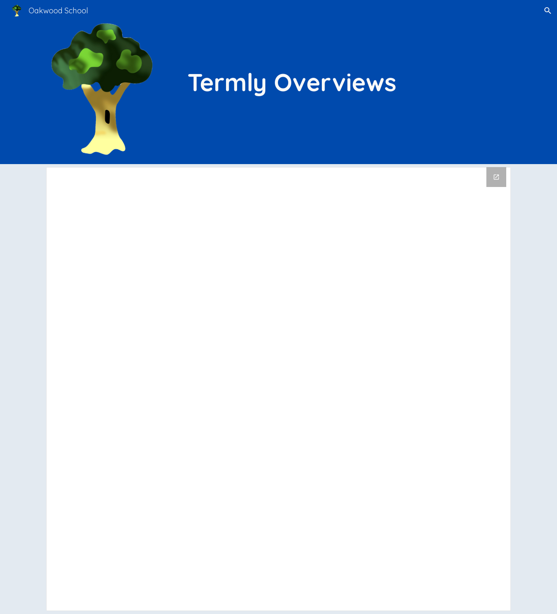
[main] (317, 82)
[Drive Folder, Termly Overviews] (278, 389)
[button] (548, 11)
